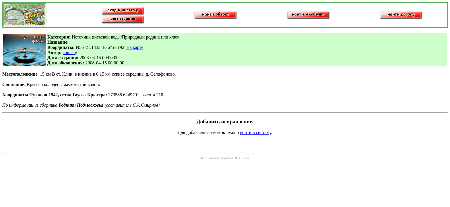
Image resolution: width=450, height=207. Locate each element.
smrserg (70, 52)
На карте (134, 47)
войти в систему (255, 132)
